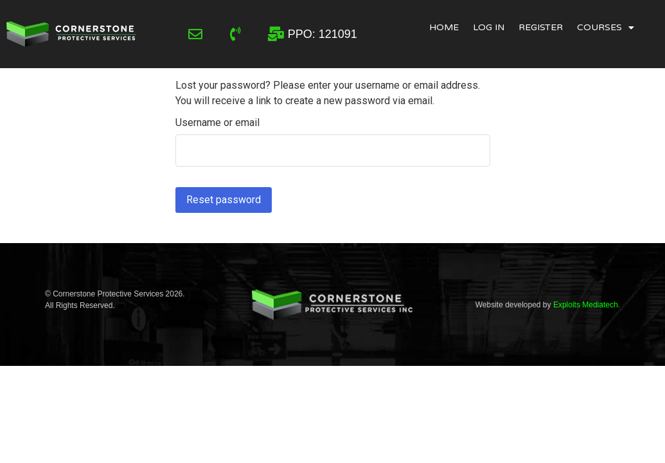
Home (444, 27)
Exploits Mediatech (585, 304)
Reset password (223, 200)
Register (541, 27)
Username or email (217, 123)
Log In (488, 27)
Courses (605, 28)
